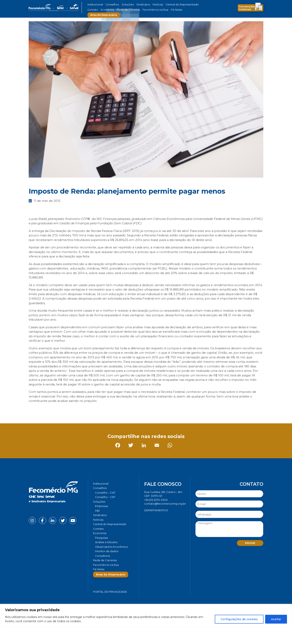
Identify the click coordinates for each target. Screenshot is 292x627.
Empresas (101, 506)
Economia (93, 9)
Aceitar (276, 619)
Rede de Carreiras (112, 9)
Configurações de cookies (239, 619)
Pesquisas (101, 537)
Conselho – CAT (105, 492)
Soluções (123, 4)
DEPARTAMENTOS (156, 510)
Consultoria (102, 555)
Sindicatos (137, 4)
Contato (193, 4)
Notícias (149, 4)
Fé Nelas (153, 9)
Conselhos (110, 4)
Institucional (94, 4)
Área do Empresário (177, 9)
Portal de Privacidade (110, 591)
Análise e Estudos (106, 542)
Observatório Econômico (111, 546)
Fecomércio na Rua (135, 9)
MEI (97, 510)
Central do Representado (171, 4)
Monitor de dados (106, 551)
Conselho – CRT (105, 497)
